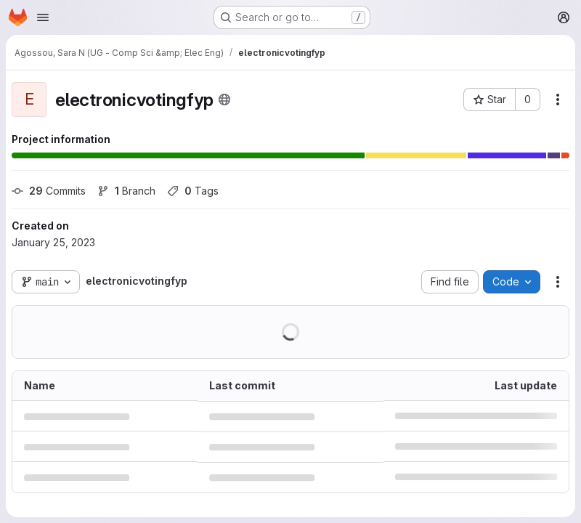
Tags (193, 191)
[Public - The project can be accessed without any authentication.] (224, 99)
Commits (49, 191)
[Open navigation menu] (42, 17)
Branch (126, 191)
